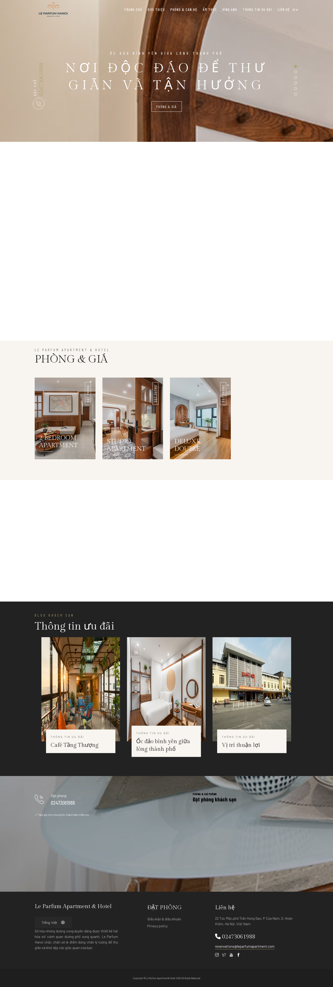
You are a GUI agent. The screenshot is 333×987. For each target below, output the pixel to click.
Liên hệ (284, 9)
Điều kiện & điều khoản (164, 919)
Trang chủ (133, 9)
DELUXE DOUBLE (188, 445)
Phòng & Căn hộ (183, 9)
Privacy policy (157, 926)
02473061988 (41, 79)
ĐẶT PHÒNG (88, 393)
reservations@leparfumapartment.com (244, 946)
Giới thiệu (156, 9)
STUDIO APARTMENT (126, 445)
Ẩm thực (210, 9)
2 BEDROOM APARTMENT (58, 442)
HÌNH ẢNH (229, 9)
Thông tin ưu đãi (257, 9)
